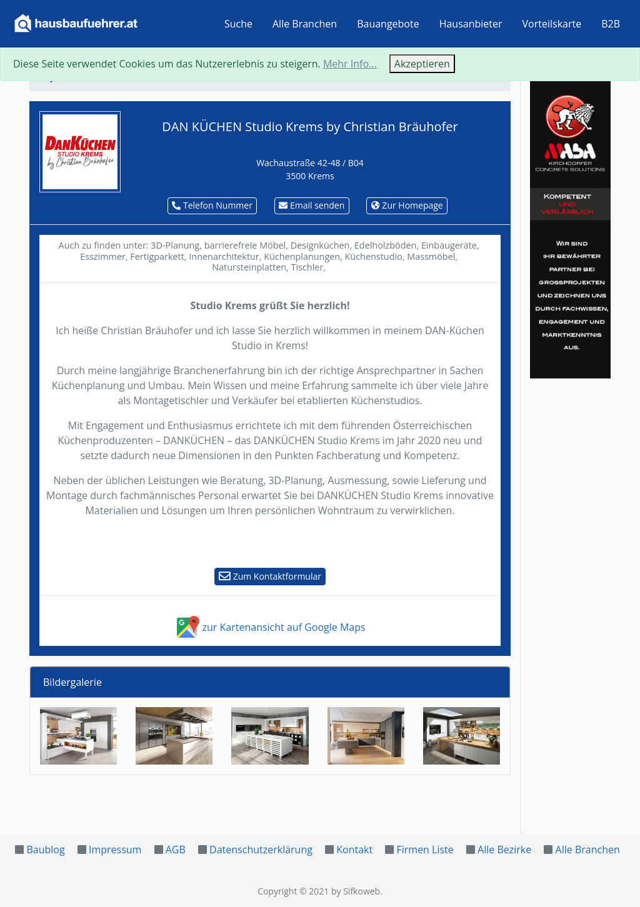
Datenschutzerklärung (260, 849)
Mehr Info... (350, 64)
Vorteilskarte (552, 24)
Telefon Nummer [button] (212, 205)
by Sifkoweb (355, 891)
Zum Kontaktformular (270, 576)
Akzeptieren (422, 64)
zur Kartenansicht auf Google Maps (269, 627)
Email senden (311, 205)
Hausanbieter (470, 24)
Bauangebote (388, 24)
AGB (176, 849)
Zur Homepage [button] (407, 205)
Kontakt (354, 849)
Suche (238, 24)
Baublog (45, 849)
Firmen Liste (424, 849)
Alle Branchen (304, 24)
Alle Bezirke (504, 849)
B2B (610, 24)
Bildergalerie (72, 682)
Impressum (115, 849)
